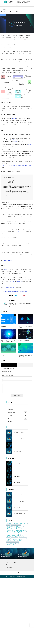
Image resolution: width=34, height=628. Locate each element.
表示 (14, 139)
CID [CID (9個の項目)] (21, 523)
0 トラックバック (25, 364)
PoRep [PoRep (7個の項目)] (22, 536)
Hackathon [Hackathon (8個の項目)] (19, 531)
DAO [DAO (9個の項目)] (8, 524)
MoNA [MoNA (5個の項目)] (13, 535)
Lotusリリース (6, 269)
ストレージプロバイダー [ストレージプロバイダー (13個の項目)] (12, 541)
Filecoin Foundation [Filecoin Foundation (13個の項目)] (17, 527)
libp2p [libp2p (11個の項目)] (16, 534)
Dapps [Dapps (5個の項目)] (13, 524)
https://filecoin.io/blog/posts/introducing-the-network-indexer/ (16, 291)
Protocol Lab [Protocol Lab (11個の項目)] (14, 538)
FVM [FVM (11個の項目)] (8, 531)
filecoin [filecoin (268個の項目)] (8, 527)
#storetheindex (19, 281)
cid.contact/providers (18, 231)
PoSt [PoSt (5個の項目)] (8, 538)
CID (22, 39)
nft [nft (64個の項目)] (22, 535)
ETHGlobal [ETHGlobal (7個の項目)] (16, 526)
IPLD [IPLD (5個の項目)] (19, 532)
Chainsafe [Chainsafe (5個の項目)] (16, 523)
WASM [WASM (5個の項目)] (20, 539)
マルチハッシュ (16, 63)
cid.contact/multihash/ (5, 229)
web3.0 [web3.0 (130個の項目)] (14, 540)
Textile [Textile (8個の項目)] (8, 539)
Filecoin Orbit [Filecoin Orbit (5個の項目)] (19, 528)
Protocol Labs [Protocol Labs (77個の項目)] (23, 538)
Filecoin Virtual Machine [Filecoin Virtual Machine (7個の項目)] (20, 530)
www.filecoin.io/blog (10, 287)
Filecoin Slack (12, 281)
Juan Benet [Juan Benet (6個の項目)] (9, 534)
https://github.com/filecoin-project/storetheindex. (10, 248)
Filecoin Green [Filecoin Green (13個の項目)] (10, 528)
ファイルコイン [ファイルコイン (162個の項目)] (10, 543)
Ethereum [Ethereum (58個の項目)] (9, 526)
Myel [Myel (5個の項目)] (18, 535)
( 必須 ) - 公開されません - (8, 375)
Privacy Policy (9, 567)
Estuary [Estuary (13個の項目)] (18, 524)
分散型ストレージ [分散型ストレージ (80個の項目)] (11, 544)
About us (8, 564)
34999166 (15, 141)
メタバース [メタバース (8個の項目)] (19, 543)
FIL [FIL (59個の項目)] (21, 526)
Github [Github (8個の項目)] (13, 531)
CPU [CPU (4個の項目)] (25, 523)
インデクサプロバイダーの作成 (8, 262)
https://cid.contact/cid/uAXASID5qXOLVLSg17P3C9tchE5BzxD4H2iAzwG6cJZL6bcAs (17, 165)
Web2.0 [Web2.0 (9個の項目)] (9, 540)
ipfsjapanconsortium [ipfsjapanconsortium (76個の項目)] (11, 532)
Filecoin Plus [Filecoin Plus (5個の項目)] (10, 530)
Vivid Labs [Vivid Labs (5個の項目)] (14, 539)
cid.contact (14, 118)
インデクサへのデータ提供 (7, 260)
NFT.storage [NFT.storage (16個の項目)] (10, 536)
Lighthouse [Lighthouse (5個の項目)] (22, 534)
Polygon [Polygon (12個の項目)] (17, 536)
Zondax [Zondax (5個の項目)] (20, 540)
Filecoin (3, 15)
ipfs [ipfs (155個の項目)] (24, 531)
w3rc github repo (4, 157)
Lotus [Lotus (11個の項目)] (8, 535)
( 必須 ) (7, 371)
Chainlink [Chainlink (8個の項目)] (9, 523)
